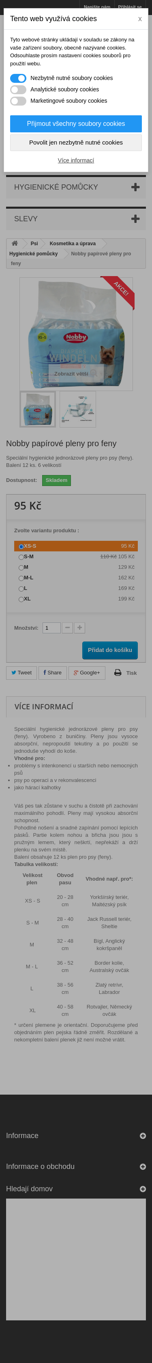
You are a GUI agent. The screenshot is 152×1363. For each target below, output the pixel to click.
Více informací (76, 160)
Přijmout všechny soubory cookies (76, 123)
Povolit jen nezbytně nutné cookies (76, 142)
